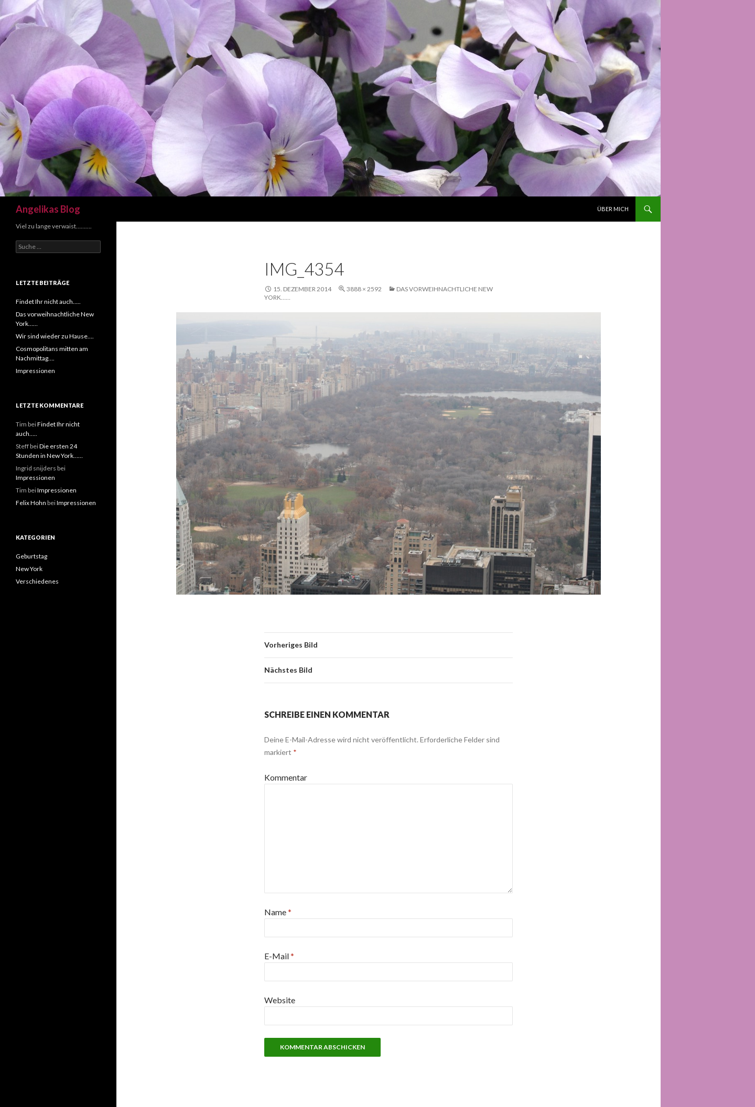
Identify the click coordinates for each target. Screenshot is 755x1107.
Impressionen (35, 371)
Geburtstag (31, 556)
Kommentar (285, 777)
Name (278, 912)
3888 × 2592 (364, 289)
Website (279, 1000)
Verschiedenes (37, 581)
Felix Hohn (31, 503)
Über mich (613, 208)
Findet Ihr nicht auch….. (48, 301)
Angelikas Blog (48, 209)
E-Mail (279, 956)
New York (29, 569)
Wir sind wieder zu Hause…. (55, 336)
